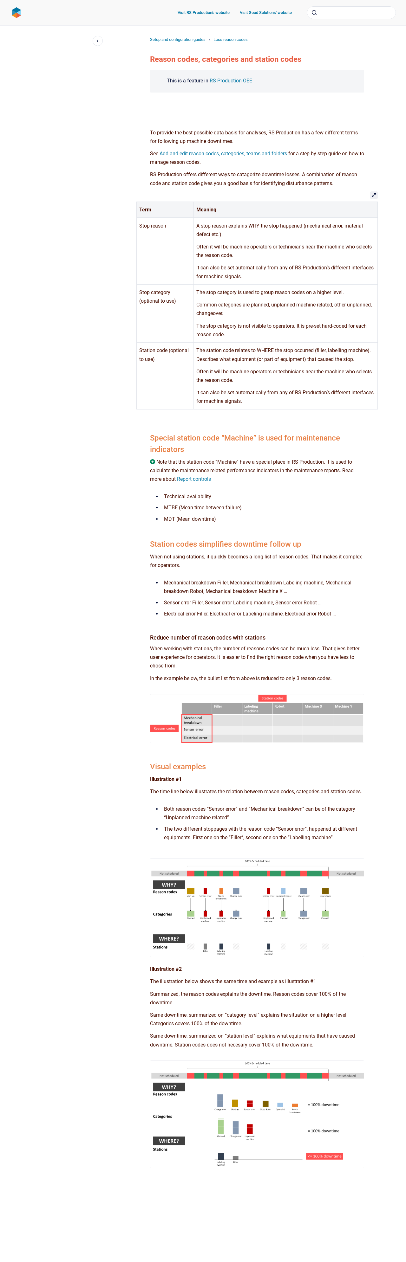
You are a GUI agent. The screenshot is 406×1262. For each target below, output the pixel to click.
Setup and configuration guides (178, 39)
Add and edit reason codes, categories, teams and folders (223, 154)
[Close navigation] (98, 41)
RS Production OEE (231, 81)
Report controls (194, 479)
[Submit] (314, 13)
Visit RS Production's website (204, 12)
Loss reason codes (230, 39)
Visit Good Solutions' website (266, 12)
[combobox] (351, 13)
